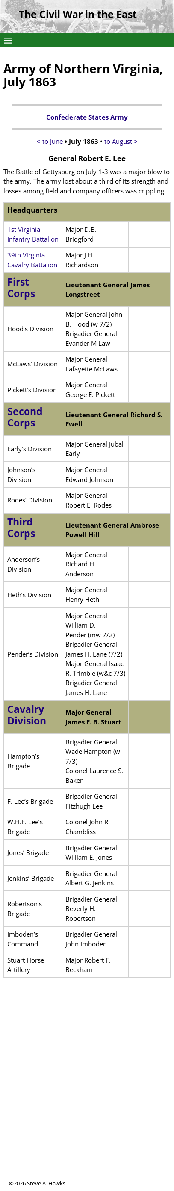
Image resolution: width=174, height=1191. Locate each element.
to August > (121, 141)
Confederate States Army (87, 117)
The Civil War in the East (78, 14)
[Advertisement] (87, 1092)
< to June (50, 141)
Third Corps (21, 527)
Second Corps (25, 417)
